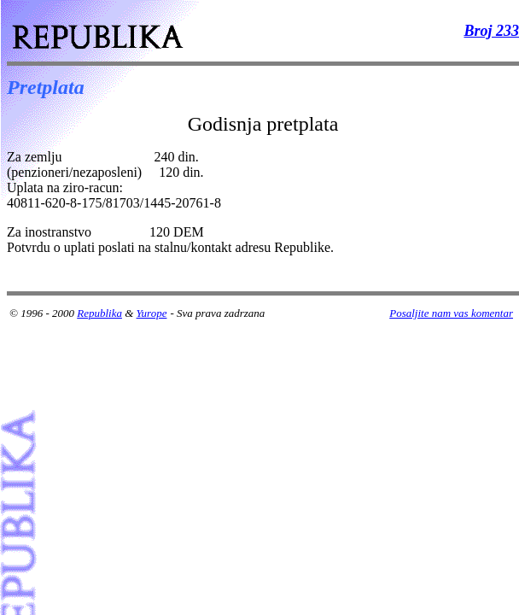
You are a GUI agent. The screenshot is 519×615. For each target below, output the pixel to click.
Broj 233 (491, 30)
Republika (99, 313)
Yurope (152, 313)
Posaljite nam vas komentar (451, 313)
